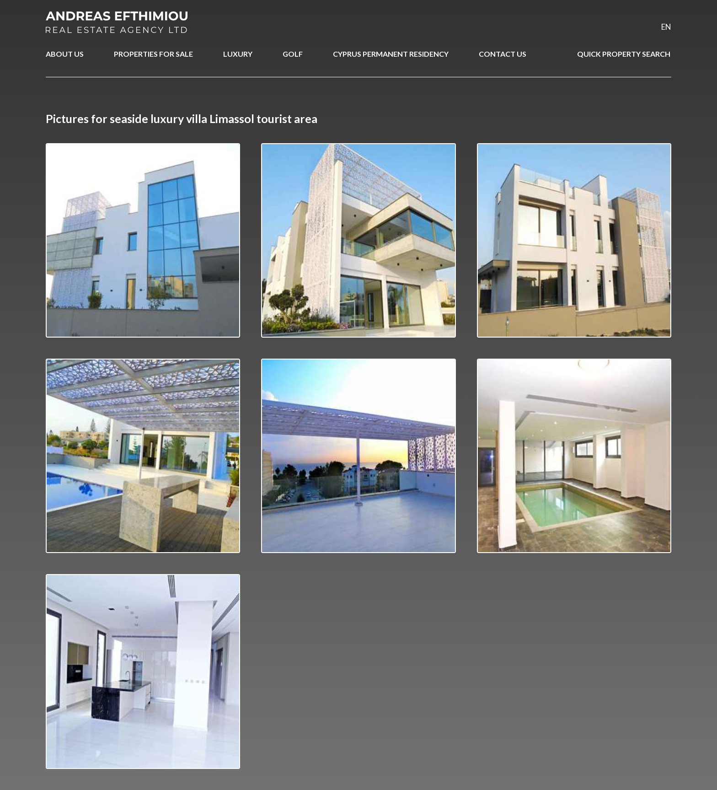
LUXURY (237, 53)
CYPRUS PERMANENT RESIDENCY (391, 53)
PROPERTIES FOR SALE (153, 53)
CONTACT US (502, 53)
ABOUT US (65, 53)
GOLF (293, 53)
